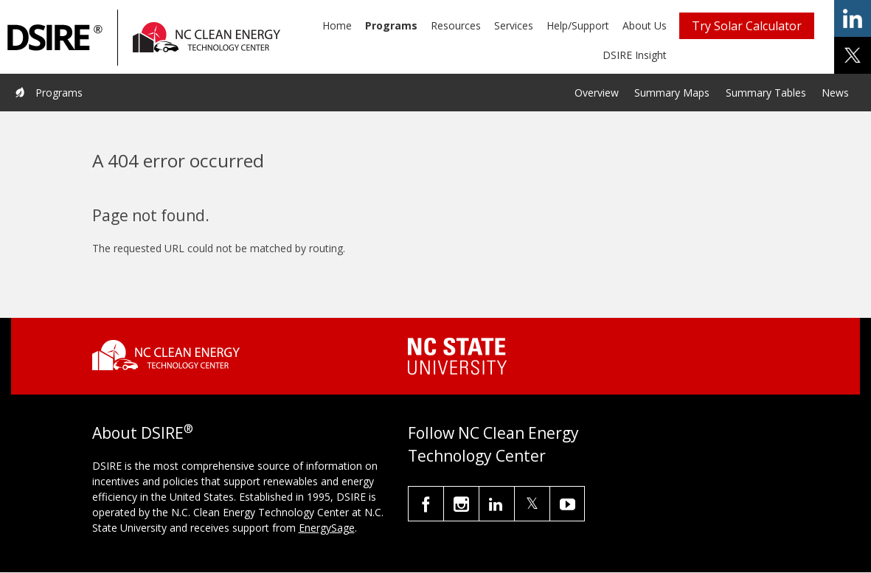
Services (513, 25)
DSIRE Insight (635, 55)
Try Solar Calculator (747, 26)
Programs (391, 25)
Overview (597, 93)
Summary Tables (766, 93)
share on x (852, 55)
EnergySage (327, 528)
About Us (644, 25)
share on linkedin (852, 18)
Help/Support (577, 25)
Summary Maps (671, 93)
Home (337, 25)
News (835, 93)
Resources (456, 25)
